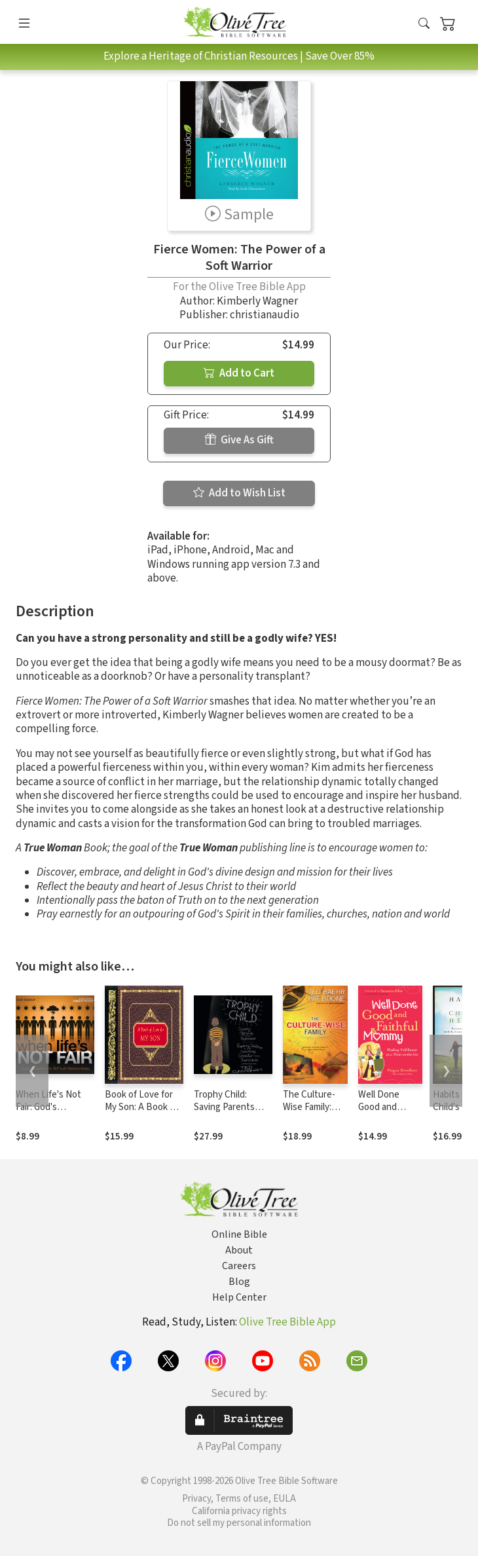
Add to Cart (239, 373)
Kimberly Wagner (257, 301)
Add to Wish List (239, 493)
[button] (424, 24)
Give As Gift (239, 440)
